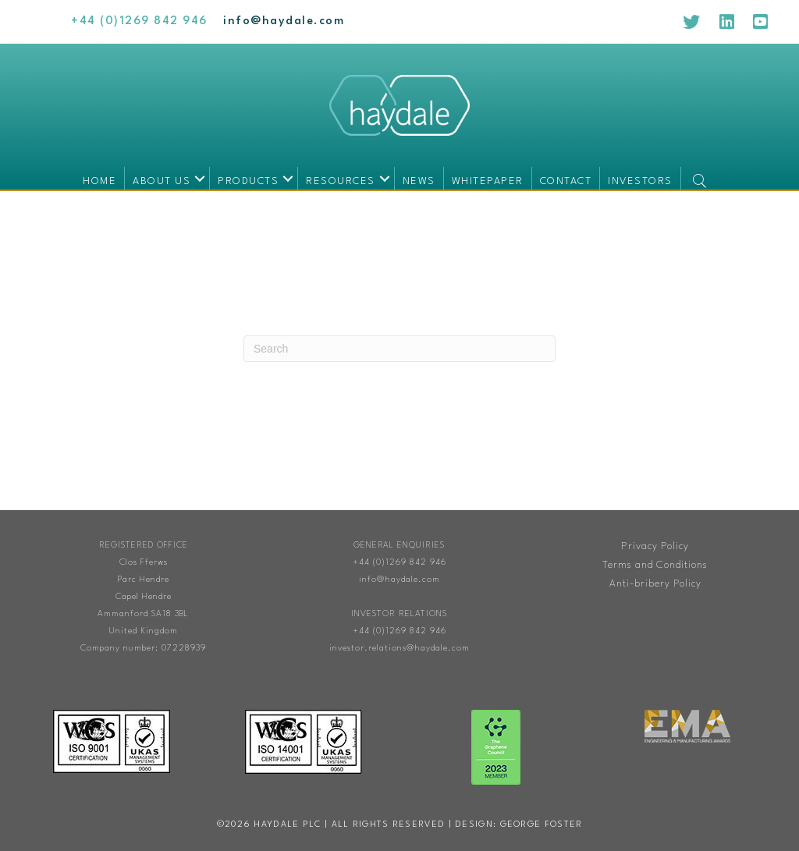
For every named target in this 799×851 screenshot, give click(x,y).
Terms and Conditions (655, 565)
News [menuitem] (419, 181)
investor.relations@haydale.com (399, 648)
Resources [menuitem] (340, 181)
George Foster (541, 825)
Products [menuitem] (248, 181)
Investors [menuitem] (640, 181)
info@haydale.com (399, 580)
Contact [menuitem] (566, 181)
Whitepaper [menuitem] (488, 181)
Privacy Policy (655, 546)
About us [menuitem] (161, 181)
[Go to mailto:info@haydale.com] (283, 21)
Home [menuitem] (99, 181)
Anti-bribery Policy (655, 584)
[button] (199, 178)
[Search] (399, 348)
